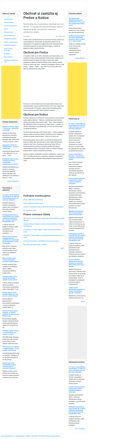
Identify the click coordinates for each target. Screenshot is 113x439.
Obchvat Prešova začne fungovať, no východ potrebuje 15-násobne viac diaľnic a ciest (10, 313)
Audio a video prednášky (8, 49)
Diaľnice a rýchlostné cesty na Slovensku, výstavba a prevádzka (43, 207)
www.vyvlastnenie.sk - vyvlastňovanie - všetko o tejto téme (19, 436)
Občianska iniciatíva (10, 39)
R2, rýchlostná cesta (29, 210)
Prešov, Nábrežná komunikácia (33, 200)
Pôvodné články (9, 22)
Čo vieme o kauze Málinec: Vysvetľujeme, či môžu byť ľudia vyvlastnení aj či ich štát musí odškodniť (10, 197)
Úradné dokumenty (10, 45)
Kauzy (6, 29)
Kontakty (6, 54)
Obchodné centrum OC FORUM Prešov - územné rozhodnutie (10, 146)
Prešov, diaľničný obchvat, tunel (33, 203)
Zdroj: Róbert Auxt (60, 36)
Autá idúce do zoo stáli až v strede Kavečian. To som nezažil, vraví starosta (10, 348)
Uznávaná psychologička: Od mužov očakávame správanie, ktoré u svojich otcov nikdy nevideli (77, 38)
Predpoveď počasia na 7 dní (11, 61)
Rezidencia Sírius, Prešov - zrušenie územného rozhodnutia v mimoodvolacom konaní (10, 161)
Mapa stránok (8, 57)
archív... (83, 301)
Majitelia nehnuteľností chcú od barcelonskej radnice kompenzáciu (76, 212)
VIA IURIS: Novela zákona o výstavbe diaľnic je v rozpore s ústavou (10, 332)
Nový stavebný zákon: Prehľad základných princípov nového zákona (10, 259)
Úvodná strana (8, 19)
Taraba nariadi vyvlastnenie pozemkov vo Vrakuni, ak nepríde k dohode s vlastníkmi (77, 290)
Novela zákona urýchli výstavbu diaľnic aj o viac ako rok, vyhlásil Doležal (10, 294)
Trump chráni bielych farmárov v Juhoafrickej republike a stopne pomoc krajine (77, 156)
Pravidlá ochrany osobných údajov (49, 436)
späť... (63, 248)
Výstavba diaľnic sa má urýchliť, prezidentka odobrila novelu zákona (9, 278)
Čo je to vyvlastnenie (10, 26)
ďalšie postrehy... (80, 58)
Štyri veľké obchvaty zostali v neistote (35, 244)
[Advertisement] (44, 177)
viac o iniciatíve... (80, 429)
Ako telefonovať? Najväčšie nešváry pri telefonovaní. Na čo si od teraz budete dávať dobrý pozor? (76, 22)
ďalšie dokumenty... (13, 181)
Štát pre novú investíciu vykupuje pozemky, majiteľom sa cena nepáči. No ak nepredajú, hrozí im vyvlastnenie (10, 240)
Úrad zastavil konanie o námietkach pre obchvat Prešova (41, 241)
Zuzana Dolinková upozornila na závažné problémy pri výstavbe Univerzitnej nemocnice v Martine (77, 263)
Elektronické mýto (9, 35)
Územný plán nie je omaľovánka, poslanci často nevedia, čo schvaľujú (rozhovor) (9, 365)
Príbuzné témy (8, 32)
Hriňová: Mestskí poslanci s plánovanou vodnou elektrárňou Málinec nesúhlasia (77, 181)
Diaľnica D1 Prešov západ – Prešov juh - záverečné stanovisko (10, 128)
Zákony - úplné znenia (11, 42)
